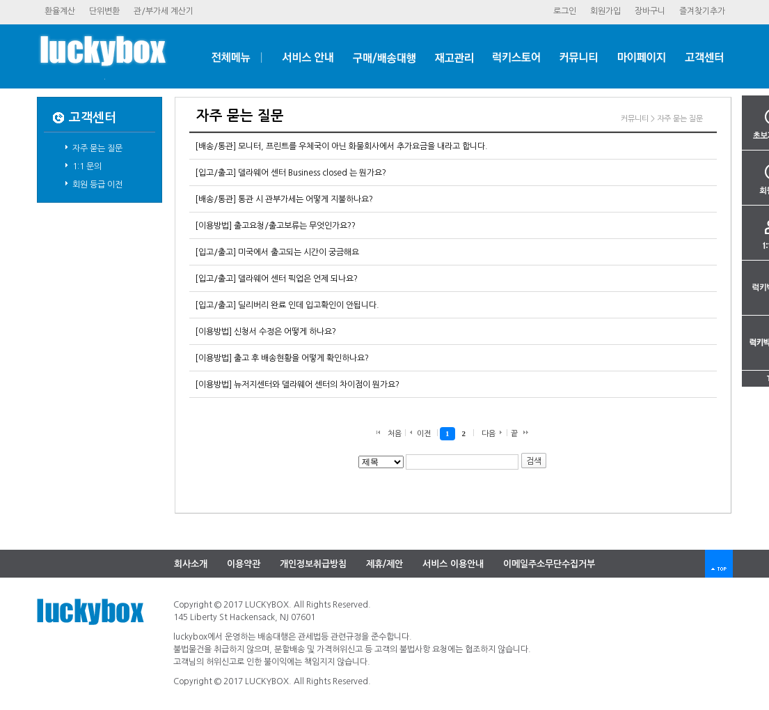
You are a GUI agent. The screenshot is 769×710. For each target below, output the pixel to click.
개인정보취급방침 (313, 564)
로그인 (564, 11)
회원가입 (605, 11)
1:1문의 (87, 166)
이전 (424, 434)
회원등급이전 (97, 184)
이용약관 (243, 564)
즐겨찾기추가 (702, 11)
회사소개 (190, 564)
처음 (395, 434)
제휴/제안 (384, 564)
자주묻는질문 (97, 148)
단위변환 (104, 11)
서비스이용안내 (453, 564)
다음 (489, 434)
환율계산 (60, 11)
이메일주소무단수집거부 (549, 564)
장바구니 (650, 11)
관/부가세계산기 (163, 11)
